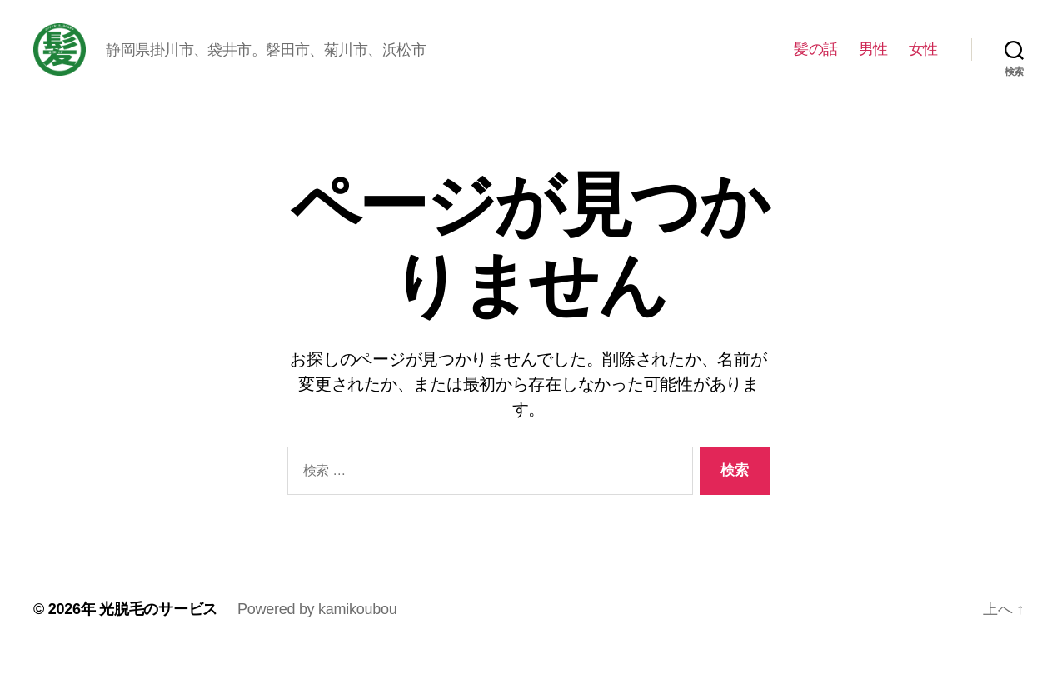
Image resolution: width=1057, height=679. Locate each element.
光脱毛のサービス (158, 631)
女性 (923, 60)
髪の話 (816, 60)
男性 (873, 60)
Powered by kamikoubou (316, 631)
